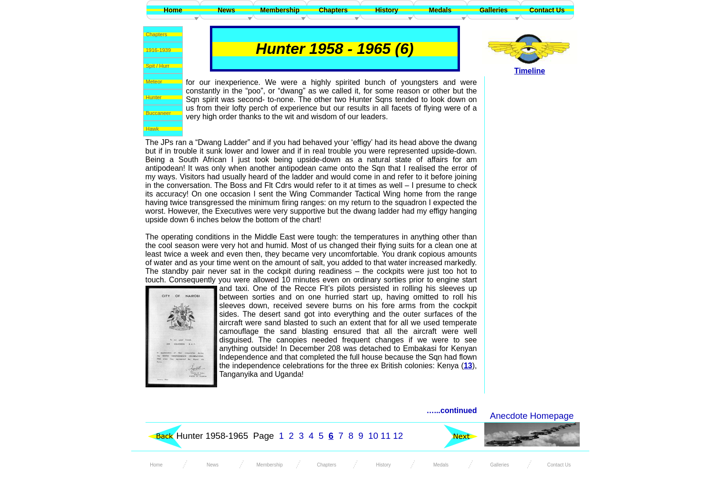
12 (398, 436)
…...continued (452, 410)
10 (373, 436)
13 (468, 366)
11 (386, 436)
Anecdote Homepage (532, 416)
